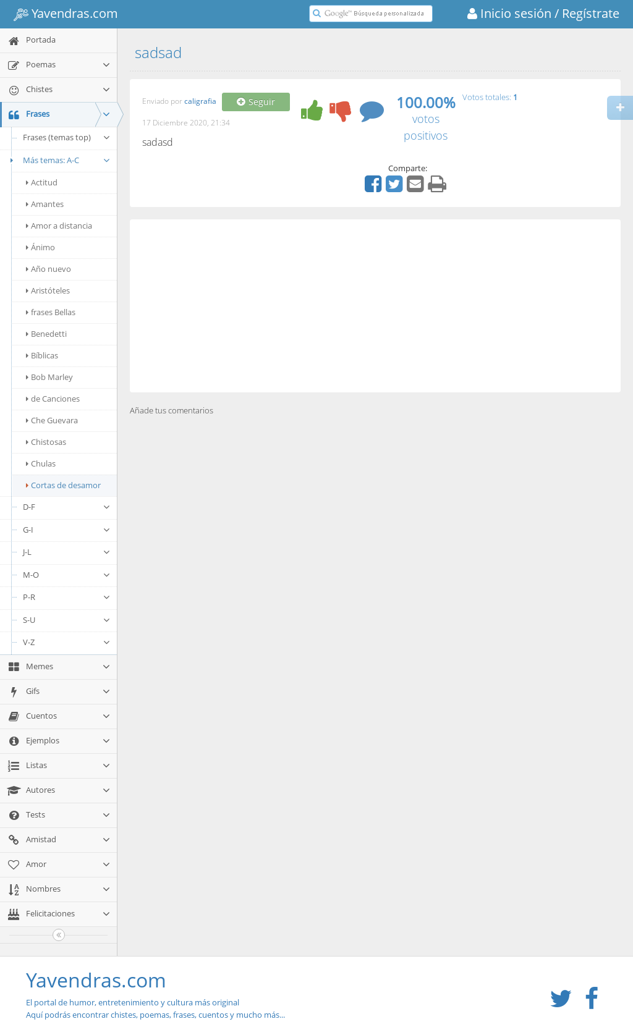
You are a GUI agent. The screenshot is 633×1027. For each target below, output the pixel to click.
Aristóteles (48, 290)
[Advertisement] (375, 305)
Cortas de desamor (63, 485)
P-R (67, 596)
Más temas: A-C (58, 160)
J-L (67, 551)
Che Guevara (52, 420)
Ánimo (40, 247)
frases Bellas (50, 312)
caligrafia (200, 101)
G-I (67, 529)
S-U (67, 619)
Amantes (45, 203)
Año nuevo (48, 268)
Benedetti (46, 333)
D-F (67, 506)
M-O (67, 574)
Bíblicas (42, 355)
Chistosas (46, 441)
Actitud (41, 182)
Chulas (41, 463)
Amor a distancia (59, 225)
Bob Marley (49, 376)
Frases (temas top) (67, 137)
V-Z (67, 642)
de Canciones (53, 398)
